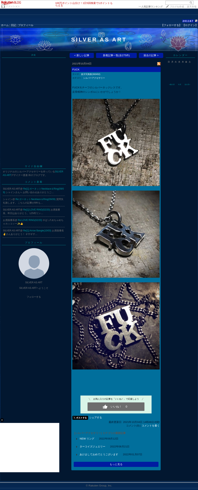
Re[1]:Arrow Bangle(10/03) (37, 230)
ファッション (13, 6)
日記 (13, 25)
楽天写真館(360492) (90, 74)
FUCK (75, 69)
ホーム (5, 25)
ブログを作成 (177, 6)
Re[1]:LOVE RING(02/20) (37, 209)
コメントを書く (151, 425)
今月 (179, 84)
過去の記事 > (151, 55)
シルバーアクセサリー (94, 78)
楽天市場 (191, 6)
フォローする (34, 296)
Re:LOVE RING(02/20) (30, 220)
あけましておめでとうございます (99, 454)
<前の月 (172, 84)
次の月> (187, 84)
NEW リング (87, 438)
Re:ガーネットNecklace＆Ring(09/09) (36, 199)
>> (151, 6)
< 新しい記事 (82, 55)
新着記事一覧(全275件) (116, 55)
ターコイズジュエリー (92, 446)
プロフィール (25, 25)
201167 (188, 21)
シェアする (95, 417)
